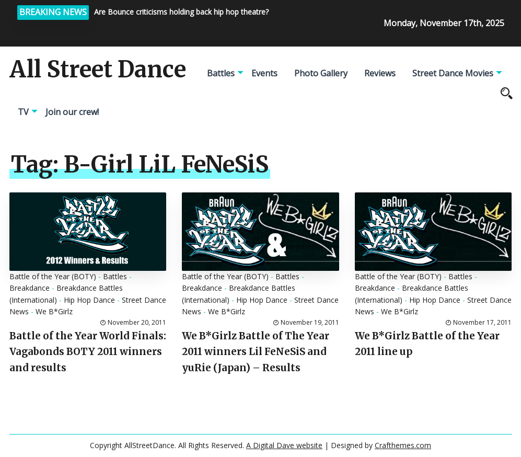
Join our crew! (72, 112)
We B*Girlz (54, 311)
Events (264, 73)
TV (23, 112)
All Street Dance (97, 69)
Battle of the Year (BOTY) (52, 276)
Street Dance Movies (452, 73)
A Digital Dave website (284, 445)
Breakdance (29, 288)
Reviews (380, 73)
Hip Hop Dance (89, 300)
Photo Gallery (321, 73)
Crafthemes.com (403, 445)
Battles (221, 73)
